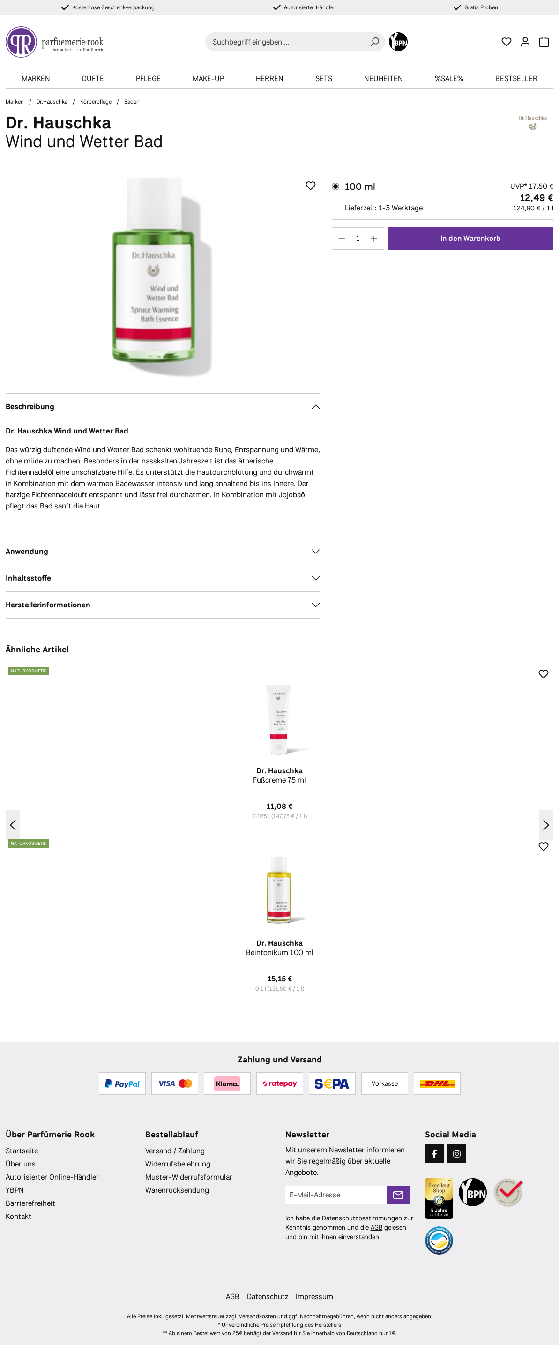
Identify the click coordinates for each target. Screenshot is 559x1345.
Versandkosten (257, 1316)
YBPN (15, 1190)
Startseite (22, 1151)
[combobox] (284, 41)
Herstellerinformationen (48, 605)
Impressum (314, 1296)
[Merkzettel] (506, 41)
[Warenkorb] (544, 41)
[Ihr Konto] (525, 41)
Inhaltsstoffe (28, 578)
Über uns (21, 1164)
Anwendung (27, 551)
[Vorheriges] (13, 825)
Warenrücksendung (177, 1190)
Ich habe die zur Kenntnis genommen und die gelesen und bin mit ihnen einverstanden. (349, 1227)
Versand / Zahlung (175, 1151)
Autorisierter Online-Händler (52, 1177)
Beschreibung (30, 406)
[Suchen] (374, 41)
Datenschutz (267, 1296)
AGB (376, 1227)
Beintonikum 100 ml (279, 948)
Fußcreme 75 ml (279, 775)
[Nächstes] (546, 825)
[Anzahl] (357, 238)
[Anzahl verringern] (341, 238)
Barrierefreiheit (30, 1203)
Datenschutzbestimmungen (362, 1218)
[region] (163, 277)
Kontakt (18, 1216)
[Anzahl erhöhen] (374, 238)
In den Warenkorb (470, 238)
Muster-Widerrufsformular (188, 1177)
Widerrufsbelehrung (177, 1164)
